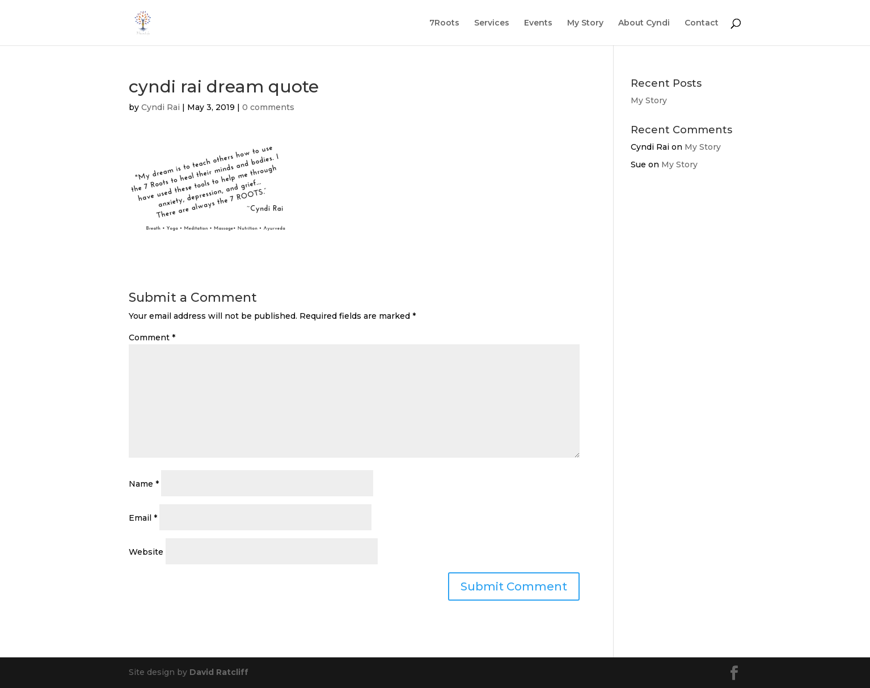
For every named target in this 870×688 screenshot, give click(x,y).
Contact (702, 23)
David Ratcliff (218, 672)
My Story (585, 23)
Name (144, 484)
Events (538, 23)
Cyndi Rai (160, 107)
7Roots (444, 23)
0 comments (268, 107)
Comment (152, 337)
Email (143, 518)
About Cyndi (644, 23)
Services (491, 23)
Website (146, 552)
